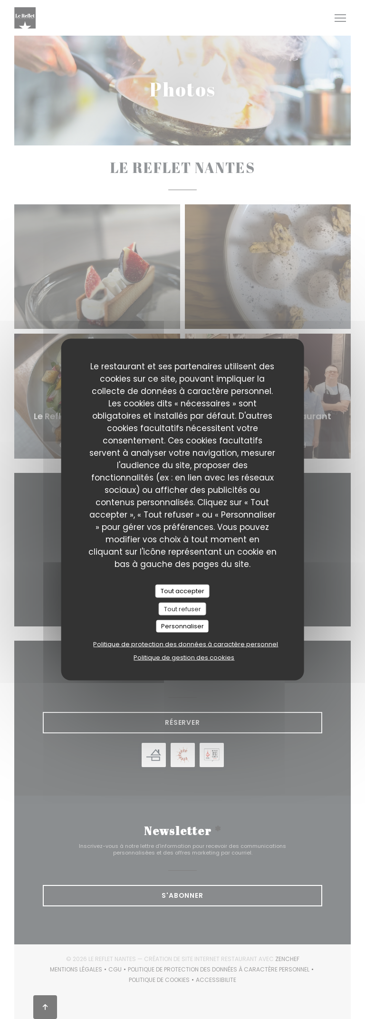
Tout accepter (182, 591)
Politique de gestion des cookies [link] (184, 657)
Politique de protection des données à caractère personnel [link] (185, 643)
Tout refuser (182, 608)
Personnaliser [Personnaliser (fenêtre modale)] (182, 626)
